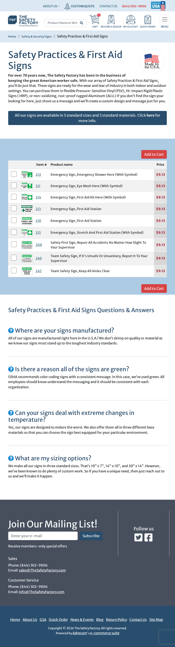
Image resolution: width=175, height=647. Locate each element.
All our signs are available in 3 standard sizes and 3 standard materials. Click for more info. (87, 118)
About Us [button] (50, 6)
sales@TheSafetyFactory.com (42, 570)
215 (38, 233)
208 (39, 245)
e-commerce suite (104, 633)
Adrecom (79, 633)
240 (39, 258)
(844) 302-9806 (134, 6)
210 (38, 221)
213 (38, 209)
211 (38, 186)
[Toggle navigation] (165, 19)
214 (38, 197)
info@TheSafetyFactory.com (41, 592)
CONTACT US (108, 6)
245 (38, 271)
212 (38, 175)
